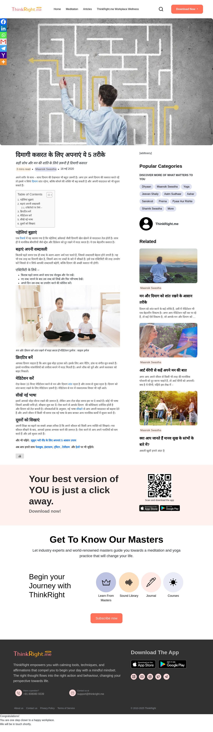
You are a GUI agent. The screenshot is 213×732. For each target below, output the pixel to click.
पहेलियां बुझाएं (26, 199)
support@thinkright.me (90, 694)
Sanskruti (147, 201)
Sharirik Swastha (152, 208)
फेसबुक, (39, 447)
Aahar (190, 194)
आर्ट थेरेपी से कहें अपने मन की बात (163, 370)
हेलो (78, 447)
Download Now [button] (186, 9)
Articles (87, 9)
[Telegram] (3, 48)
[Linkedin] (3, 28)
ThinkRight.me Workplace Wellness (118, 9)
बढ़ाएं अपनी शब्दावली (30, 203)
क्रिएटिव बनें (25, 211)
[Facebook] (3, 21)
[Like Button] (20, 456)
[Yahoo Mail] (3, 55)
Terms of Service (66, 708)
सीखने (79, 409)
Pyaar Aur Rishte (183, 201)
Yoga (186, 186)
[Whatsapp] (3, 35)
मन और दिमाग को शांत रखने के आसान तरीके (165, 299)
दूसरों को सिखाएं (27, 223)
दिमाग (35, 181)
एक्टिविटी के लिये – (33, 207)
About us (18, 708)
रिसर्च (22, 238)
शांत (70, 384)
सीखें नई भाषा (26, 219)
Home (57, 9)
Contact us (31, 708)
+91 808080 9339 (33, 694)
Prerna (163, 201)
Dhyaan (146, 186)
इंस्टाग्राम (48, 447)
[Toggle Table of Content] (47, 195)
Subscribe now (106, 618)
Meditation (72, 9)
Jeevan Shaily (150, 194)
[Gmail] (3, 41)
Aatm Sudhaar (172, 194)
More (171, 208)
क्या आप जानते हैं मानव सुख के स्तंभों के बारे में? (166, 441)
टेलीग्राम (66, 447)
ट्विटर (57, 447)
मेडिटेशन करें (26, 215)
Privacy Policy (47, 708)
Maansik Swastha (45, 169)
